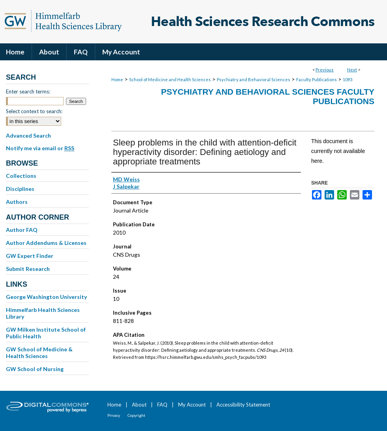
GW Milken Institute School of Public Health (46, 333)
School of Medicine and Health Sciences (170, 79)
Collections (21, 175)
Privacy (113, 415)
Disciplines (20, 188)
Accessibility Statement (243, 404)
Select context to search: (34, 111)
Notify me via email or (40, 148)
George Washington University (46, 296)
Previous (325, 69)
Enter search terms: (28, 91)
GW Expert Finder (29, 255)
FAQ (162, 404)
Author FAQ (22, 229)
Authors (17, 201)
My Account (192, 404)
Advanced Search (28, 135)
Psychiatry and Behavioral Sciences (253, 79)
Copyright (136, 415)
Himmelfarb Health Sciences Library (43, 313)
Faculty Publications (316, 79)
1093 (347, 79)
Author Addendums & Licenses (46, 242)
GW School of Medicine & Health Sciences (39, 352)
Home (117, 79)
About (139, 404)
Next (352, 69)
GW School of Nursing (35, 369)
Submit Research (28, 268)
